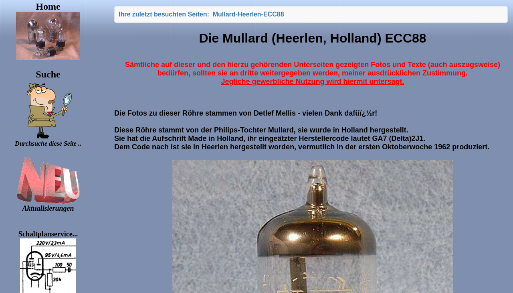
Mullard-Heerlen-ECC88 (248, 14)
